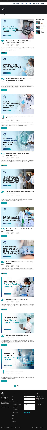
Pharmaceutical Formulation (15, 402)
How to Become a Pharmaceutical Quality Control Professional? (19, 229)
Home (14, 3)
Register (41, 0)
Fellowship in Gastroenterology (43, 26)
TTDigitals (19, 427)
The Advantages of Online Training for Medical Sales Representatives (20, 192)
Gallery (26, 3)
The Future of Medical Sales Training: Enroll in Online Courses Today (20, 116)
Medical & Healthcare (16, 406)
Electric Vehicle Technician (15, 413)
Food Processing (15, 407)
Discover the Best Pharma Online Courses (17, 335)
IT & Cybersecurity (16, 409)
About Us (17, 3)
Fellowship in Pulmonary (43, 21)
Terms (37, 427)
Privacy (33, 427)
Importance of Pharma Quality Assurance (17, 299)
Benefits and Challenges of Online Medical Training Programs (19, 262)
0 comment (17, 45)
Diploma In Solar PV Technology (42, 31)
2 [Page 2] (17, 385)
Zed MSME (42, 3)
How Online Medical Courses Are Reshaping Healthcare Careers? (17, 154)
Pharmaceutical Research (17, 404)
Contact (37, 3)
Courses (22, 3)
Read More (3, 52)
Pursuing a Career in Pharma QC (14, 371)
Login (45, 0)
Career (30, 3)
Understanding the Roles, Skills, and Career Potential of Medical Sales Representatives (19, 79)
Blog (34, 3)
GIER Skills (7, 45)
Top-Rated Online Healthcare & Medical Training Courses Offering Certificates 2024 (18, 41)
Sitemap (41, 427)
